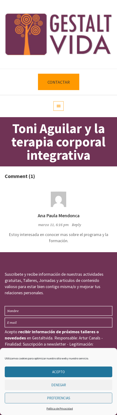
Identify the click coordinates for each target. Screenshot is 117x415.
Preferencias (58, 398)
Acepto (58, 372)
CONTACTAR (58, 82)
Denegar (58, 385)
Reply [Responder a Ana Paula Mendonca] (76, 225)
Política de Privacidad (60, 408)
